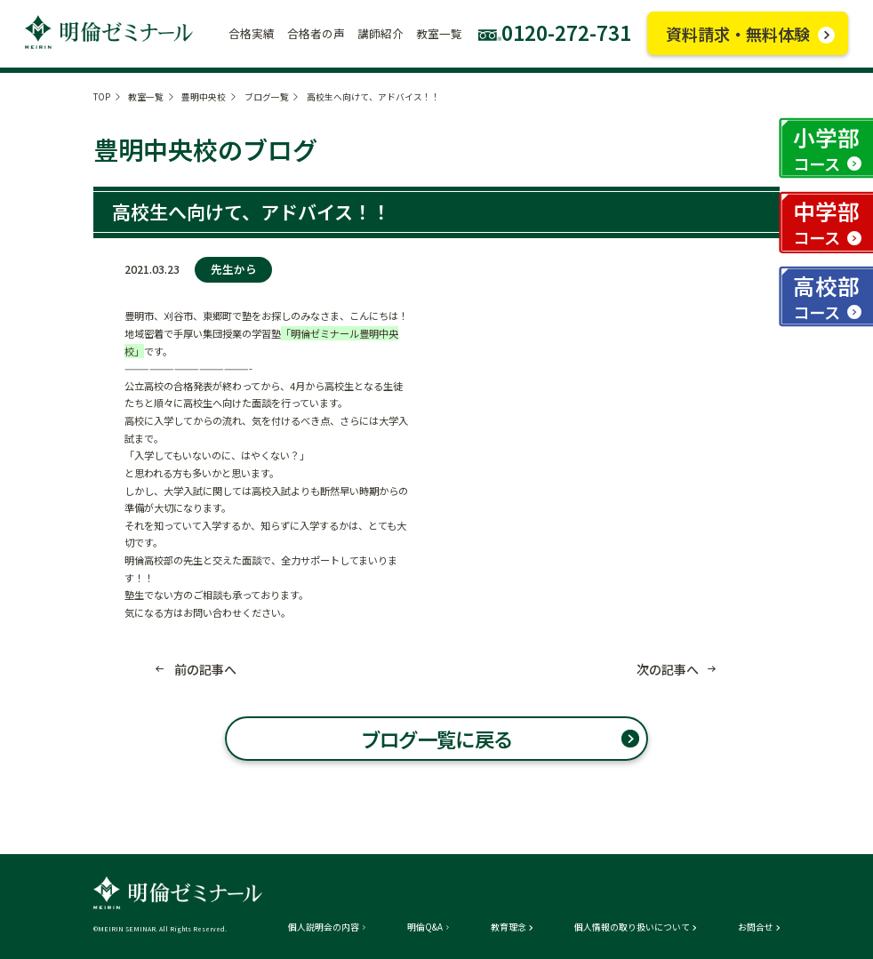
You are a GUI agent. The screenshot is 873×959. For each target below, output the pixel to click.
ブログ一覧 (266, 97)
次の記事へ (668, 669)
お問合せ (755, 927)
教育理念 (508, 927)
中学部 (826, 222)
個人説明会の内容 (323, 927)
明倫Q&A (425, 927)
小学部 (826, 148)
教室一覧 (146, 97)
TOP (101, 97)
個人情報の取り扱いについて (632, 927)
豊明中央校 (203, 97)
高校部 (826, 297)
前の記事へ (205, 669)
